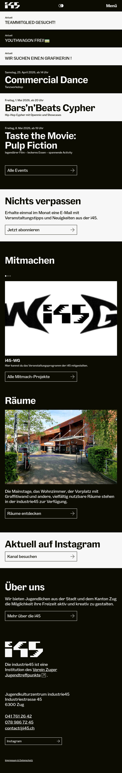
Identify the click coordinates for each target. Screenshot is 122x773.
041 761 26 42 (18, 716)
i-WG (12, 360)
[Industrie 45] (24, 649)
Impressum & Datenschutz (19, 760)
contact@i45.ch (20, 728)
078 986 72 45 (19, 722)
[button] (5, 276)
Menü (111, 5)
